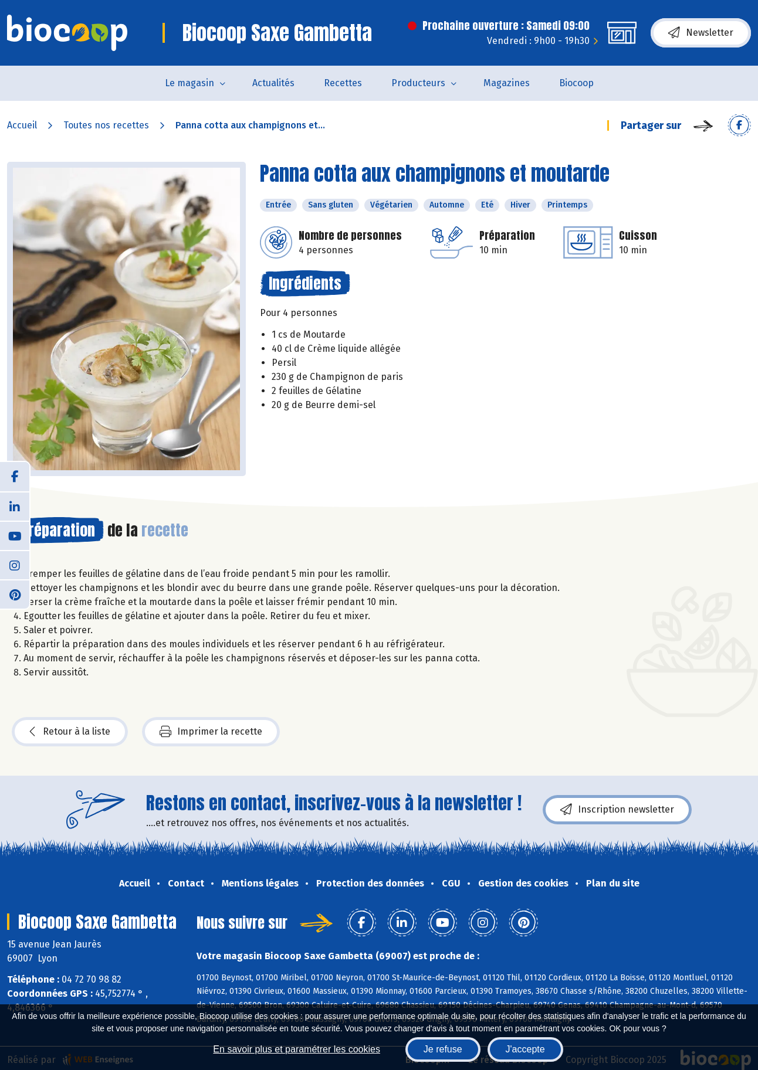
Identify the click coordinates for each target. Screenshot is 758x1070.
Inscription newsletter (617, 810)
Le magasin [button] (189, 83)
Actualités (273, 83)
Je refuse (443, 1049)
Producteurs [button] (418, 83)
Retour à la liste (69, 732)
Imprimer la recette (211, 732)
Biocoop (576, 83)
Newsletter (700, 33)
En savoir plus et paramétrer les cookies (296, 1049)
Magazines (506, 83)
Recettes (343, 83)
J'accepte (525, 1049)
